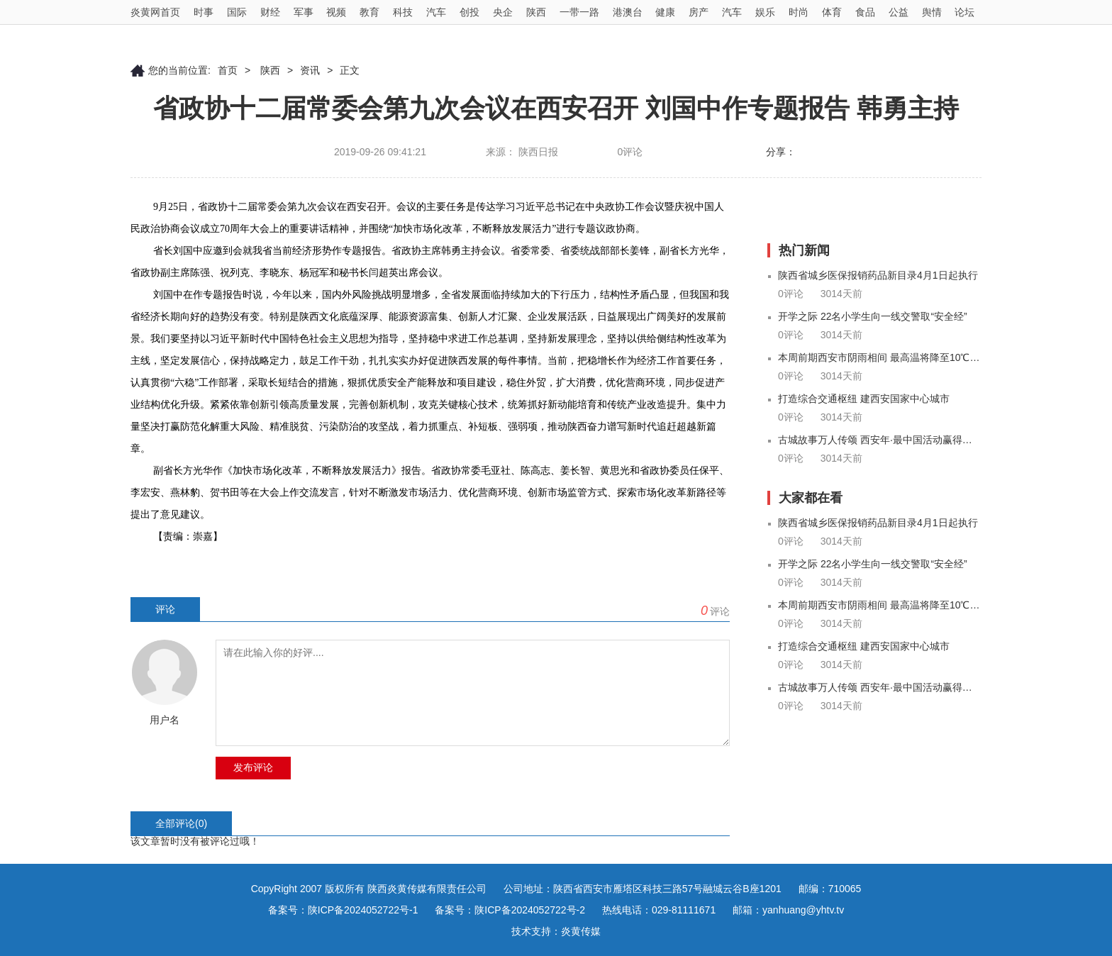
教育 (369, 12)
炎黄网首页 (155, 12)
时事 (203, 12)
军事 (303, 12)
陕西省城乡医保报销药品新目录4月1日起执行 (878, 275)
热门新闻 (804, 250)
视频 (336, 12)
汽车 (436, 12)
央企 (503, 12)
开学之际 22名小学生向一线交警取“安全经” (872, 316)
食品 (865, 12)
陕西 (536, 12)
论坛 (964, 12)
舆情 (932, 12)
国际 (237, 12)
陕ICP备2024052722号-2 (529, 910)
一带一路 (579, 12)
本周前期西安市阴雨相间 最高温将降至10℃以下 (880, 357)
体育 (832, 12)
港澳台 (628, 12)
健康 (665, 12)
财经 (270, 12)
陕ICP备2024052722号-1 (363, 910)
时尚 (798, 12)
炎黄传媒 (581, 931)
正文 (350, 70)
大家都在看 (811, 498)
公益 (898, 12)
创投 (469, 12)
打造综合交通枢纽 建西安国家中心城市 (864, 398)
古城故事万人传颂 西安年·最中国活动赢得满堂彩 (880, 439)
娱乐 (765, 12)
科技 (403, 12)
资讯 (310, 70)
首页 (228, 70)
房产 (698, 12)
